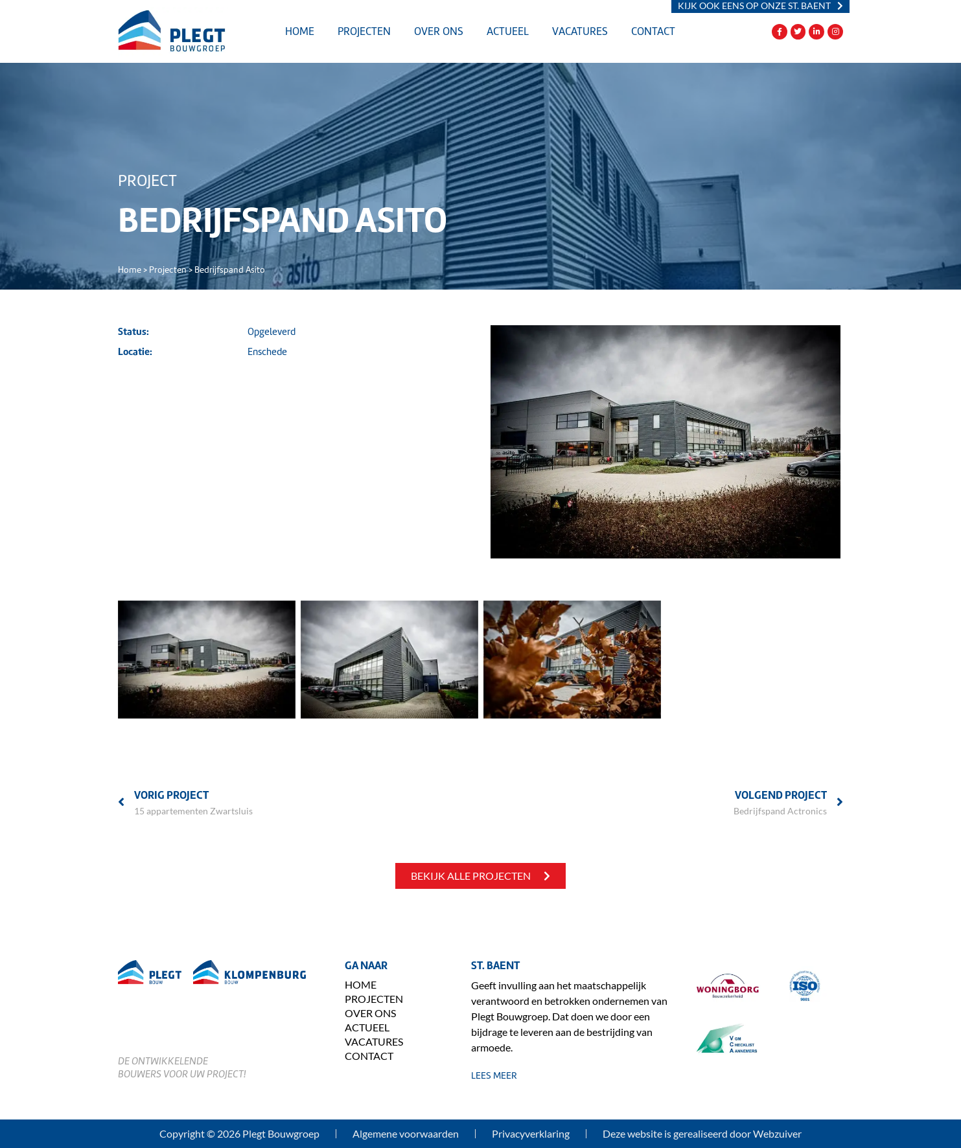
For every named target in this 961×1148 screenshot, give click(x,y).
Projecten (364, 31)
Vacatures (580, 31)
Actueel (508, 31)
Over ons (438, 31)
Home (299, 31)
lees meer (494, 1075)
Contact (653, 31)
